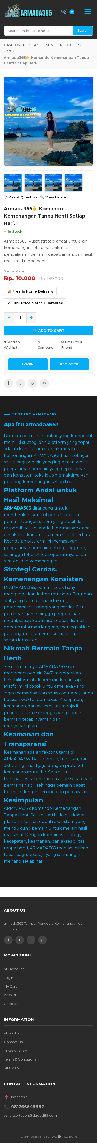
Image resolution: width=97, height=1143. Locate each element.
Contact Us (13, 1042)
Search (82, 30)
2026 (8, 51)
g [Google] (42, 940)
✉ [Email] (44, 383)
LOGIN (28, 364)
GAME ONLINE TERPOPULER (55, 45)
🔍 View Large (53, 197)
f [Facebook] (8, 383)
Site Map (11, 1068)
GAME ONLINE (16, 45)
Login (8, 977)
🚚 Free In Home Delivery (30, 291)
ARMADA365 (17, 508)
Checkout (12, 1004)
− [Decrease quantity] (9, 317)
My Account (14, 969)
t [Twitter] (20, 383)
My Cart (10, 986)
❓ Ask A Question (20, 197)
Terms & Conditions (20, 1059)
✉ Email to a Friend (71, 344)
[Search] (38, 30)
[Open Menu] (87, 11)
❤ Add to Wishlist (12, 344)
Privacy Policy (15, 1051)
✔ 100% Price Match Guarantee (35, 303)
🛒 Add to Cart (48, 331)
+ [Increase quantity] (31, 317)
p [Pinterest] (32, 383)
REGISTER (69, 364)
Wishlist (10, 995)
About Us (11, 1033)
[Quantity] (20, 318)
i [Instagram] (31, 940)
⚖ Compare (46, 344)
